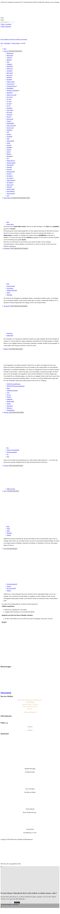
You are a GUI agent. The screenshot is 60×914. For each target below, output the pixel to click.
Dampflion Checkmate (12, 90)
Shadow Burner (11, 161)
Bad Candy (9, 73)
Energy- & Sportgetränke (13, 450)
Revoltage (9, 156)
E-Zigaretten (7, 43)
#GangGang (10, 53)
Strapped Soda (10, 172)
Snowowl (9, 169)
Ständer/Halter (10, 401)
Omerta (8, 150)
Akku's (8, 388)
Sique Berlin (10, 165)
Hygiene (9, 586)
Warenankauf (6, 692)
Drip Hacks (9, 110)
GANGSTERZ (10, 123)
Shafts (8, 531)
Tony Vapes (9, 178)
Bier (8, 448)
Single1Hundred (11, 163)
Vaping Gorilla (10, 193)
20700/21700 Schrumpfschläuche (16, 386)
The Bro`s (9, 174)
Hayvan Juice (10, 128)
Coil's (8, 393)
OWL (8, 152)
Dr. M (8, 106)
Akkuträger (9, 295)
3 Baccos (9, 58)
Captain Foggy (10, 82)
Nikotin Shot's (10, 224)
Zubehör (9, 535)
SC (7, 158)
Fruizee (8, 121)
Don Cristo (9, 97)
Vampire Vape (10, 189)
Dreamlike (9, 108)
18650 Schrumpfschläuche (13, 384)
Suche (2, 18)
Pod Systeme (10, 288)
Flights (8, 529)
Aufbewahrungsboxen (12, 390)
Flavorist (9, 117)
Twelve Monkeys (11, 180)
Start (2, 43)
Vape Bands (10, 406)
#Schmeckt (9, 55)
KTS (8, 139)
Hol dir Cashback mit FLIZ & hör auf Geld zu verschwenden (14, 39)
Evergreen (9, 115)
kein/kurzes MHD (11, 588)
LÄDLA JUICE (10, 141)
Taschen (9, 404)
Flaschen (9, 397)
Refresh (8, 154)
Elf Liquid (9, 112)
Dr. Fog (8, 99)
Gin (8, 454)
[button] (30, 719)
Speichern (17, 902)
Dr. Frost (9, 101)
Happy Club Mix (11, 125)
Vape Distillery (10, 191)
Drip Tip (9, 395)
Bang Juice (9, 75)
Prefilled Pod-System (12, 290)
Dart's (8, 526)
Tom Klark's (9, 176)
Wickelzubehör (10, 410)
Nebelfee (9, 147)
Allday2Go (9, 66)
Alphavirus (9, 68)
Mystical (9, 145)
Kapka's (8, 134)
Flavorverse (9, 119)
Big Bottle (9, 79)
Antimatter (9, 71)
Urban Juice (10, 185)
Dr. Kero (9, 104)
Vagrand (9, 187)
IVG (8, 132)
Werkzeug (9, 408)
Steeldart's (9, 533)
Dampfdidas (10, 88)
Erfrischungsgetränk (12, 452)
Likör (8, 457)
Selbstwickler (10, 335)
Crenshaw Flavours (11, 86)
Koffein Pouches (11, 489)
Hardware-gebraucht (12, 584)
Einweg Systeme (16, 43)
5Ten (8, 62)
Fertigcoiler (9, 333)
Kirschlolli (9, 136)
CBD (8, 284)
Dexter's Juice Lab (11, 95)
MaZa (8, 143)
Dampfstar (9, 93)
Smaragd (9, 167)
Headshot (9, 130)
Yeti (8, 196)
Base (8, 222)
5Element (9, 60)
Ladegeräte (9, 399)
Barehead (9, 77)
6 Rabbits (9, 64)
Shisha (8, 293)
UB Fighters (10, 182)
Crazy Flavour (10, 84)
